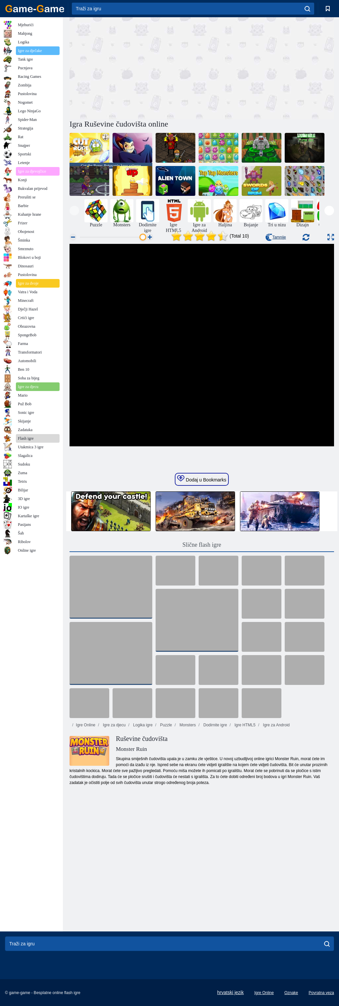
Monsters (187, 725)
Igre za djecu (113, 725)
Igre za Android (276, 725)
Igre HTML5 (244, 725)
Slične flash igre (201, 544)
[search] (307, 8)
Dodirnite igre (214, 725)
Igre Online (85, 725)
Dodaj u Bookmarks (201, 478)
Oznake (291, 992)
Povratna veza (321, 992)
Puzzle (165, 725)
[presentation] (74, 210)
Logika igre (142, 725)
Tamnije (276, 237)
